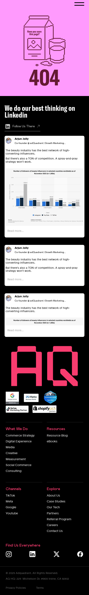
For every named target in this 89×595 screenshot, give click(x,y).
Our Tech (53, 507)
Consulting (13, 471)
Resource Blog (57, 435)
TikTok (10, 495)
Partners (53, 513)
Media (10, 447)
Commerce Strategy (20, 435)
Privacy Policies (16, 588)
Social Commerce (18, 465)
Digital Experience (19, 441)
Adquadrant (23, 573)
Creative (11, 453)
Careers (52, 525)
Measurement (16, 459)
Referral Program (59, 519)
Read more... (15, 231)
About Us (53, 495)
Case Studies (56, 501)
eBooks (52, 441)
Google (11, 507)
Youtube (12, 513)
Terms (40, 588)
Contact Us (55, 531)
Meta (9, 501)
